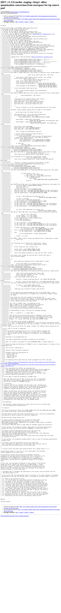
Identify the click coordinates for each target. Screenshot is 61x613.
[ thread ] (21, 22)
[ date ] (17, 22)
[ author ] (31, 22)
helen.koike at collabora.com (41, 36)
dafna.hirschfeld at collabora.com (42, 63)
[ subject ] (26, 22)
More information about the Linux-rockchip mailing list (15, 611)
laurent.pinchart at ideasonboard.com (19, 12)
